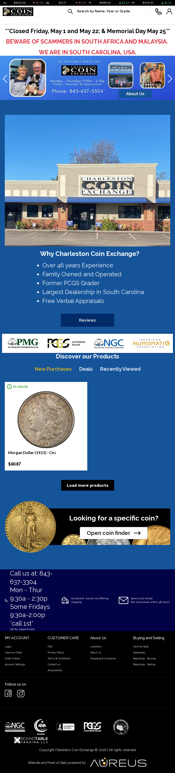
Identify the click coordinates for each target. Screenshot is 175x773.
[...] (108, 11)
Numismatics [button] (32, 20)
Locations (96, 646)
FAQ (50, 646)
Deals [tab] (86, 369)
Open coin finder (114, 533)
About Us (95, 652)
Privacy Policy (56, 652)
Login (8, 646)
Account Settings (15, 664)
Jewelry (86, 20)
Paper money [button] (61, 20)
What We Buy (111, 20)
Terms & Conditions (59, 658)
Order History (12, 658)
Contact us (54, 664)
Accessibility (55, 670)
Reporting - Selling (144, 664)
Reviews (87, 320)
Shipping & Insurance (103, 658)
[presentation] (5, 79)
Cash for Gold (141, 646)
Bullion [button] (9, 20)
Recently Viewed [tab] (120, 369)
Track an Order (13, 652)
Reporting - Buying (144, 658)
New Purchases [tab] (53, 369)
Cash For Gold (141, 20)
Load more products (87, 485)
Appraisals (139, 652)
